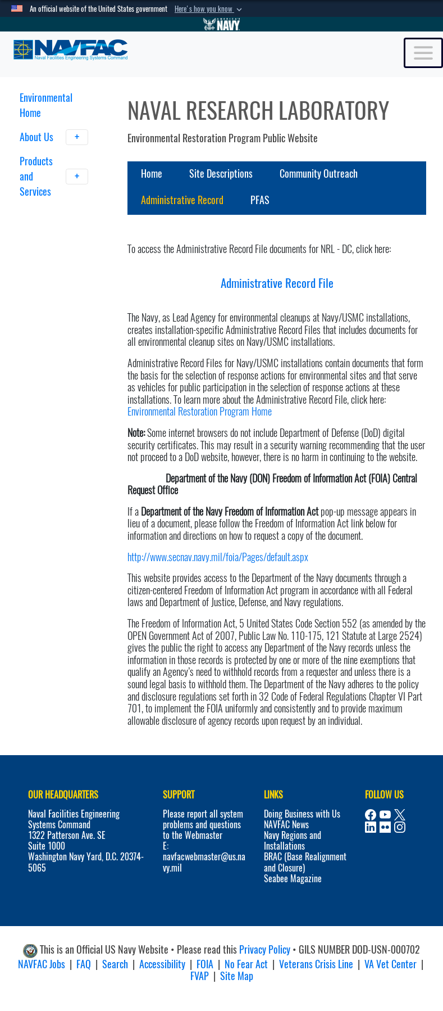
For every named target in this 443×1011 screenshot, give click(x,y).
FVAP (199, 976)
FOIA (205, 964)
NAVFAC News (286, 825)
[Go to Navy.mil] (221, 24)
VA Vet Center (390, 964)
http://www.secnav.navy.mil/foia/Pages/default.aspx (217, 557)
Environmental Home (46, 105)
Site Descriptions (221, 173)
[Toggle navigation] (423, 53)
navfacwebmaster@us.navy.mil (204, 862)
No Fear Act (246, 964)
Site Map (236, 976)
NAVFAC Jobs (41, 964)
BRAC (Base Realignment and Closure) (305, 862)
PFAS (260, 200)
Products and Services (54, 176)
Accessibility (162, 964)
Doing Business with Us (302, 814)
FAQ (83, 964)
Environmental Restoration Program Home (199, 411)
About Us (54, 137)
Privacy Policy (264, 949)
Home (151, 173)
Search (115, 964)
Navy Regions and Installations (292, 840)
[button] (209, 9)
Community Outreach (319, 173)
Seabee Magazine (293, 878)
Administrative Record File (277, 283)
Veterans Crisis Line (316, 964)
